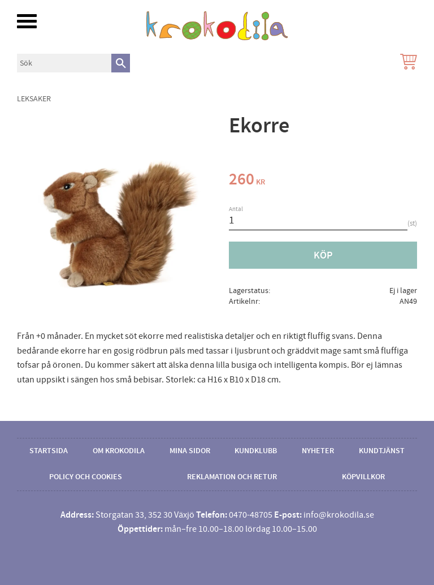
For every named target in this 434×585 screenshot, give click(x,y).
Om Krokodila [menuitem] (119, 451)
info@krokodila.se (338, 515)
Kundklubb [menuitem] (256, 451)
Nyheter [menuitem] (318, 451)
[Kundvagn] (406, 63)
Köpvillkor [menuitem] (363, 477)
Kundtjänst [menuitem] (382, 451)
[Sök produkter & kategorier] (64, 63)
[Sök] (120, 63)
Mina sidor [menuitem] (190, 451)
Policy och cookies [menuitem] (85, 477)
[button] (27, 21)
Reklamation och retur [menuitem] (232, 477)
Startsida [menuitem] (48, 451)
